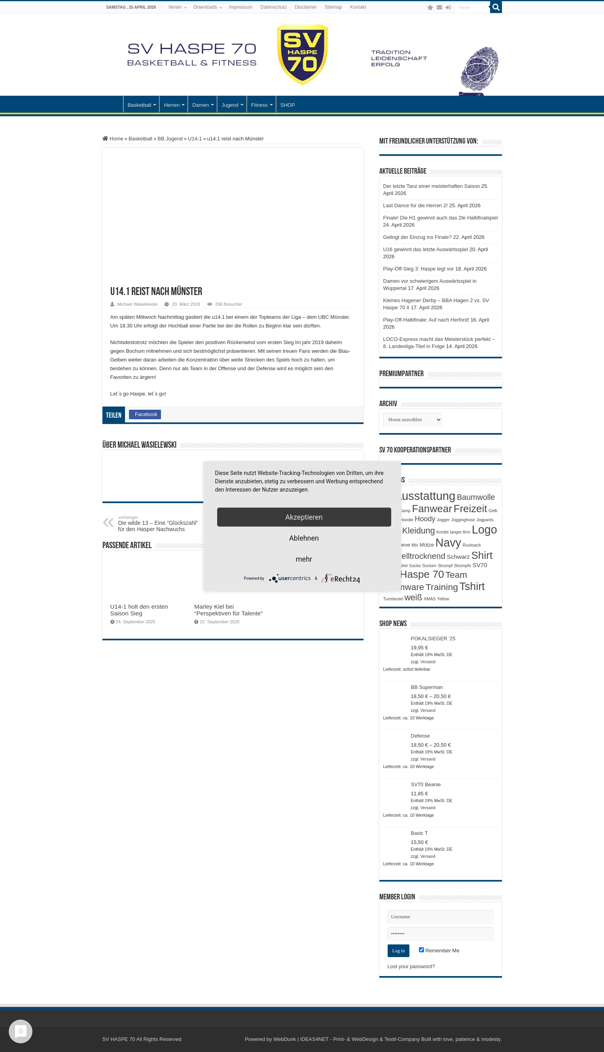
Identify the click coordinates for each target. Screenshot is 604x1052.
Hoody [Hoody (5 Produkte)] (425, 519)
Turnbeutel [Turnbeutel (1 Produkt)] (393, 598)
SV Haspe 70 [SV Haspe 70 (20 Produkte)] (413, 574)
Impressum (240, 7)
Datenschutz (273, 7)
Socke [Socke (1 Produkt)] (415, 565)
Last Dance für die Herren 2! (415, 205)
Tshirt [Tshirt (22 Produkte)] (472, 586)
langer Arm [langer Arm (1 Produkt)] (460, 532)
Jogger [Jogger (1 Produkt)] (443, 519)
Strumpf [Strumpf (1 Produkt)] (445, 565)
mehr (304, 559)
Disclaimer (306, 7)
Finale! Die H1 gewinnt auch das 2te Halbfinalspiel (440, 218)
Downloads (205, 7)
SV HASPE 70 (118, 1039)
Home (112, 139)
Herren (172, 105)
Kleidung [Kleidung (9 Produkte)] (418, 530)
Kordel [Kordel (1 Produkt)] (442, 532)
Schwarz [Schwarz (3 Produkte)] (458, 556)
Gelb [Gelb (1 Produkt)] (493, 510)
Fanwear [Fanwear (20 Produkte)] (432, 509)
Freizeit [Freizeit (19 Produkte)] (470, 508)
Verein (175, 7)
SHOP (287, 105)
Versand (427, 662)
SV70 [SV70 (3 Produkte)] (480, 565)
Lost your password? (411, 966)
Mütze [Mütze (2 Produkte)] (427, 545)
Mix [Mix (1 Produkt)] (415, 545)
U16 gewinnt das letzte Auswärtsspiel (425, 249)
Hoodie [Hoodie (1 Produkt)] (406, 519)
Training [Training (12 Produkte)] (442, 587)
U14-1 (195, 139)
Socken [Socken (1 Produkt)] (429, 565)
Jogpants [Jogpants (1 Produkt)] (484, 519)
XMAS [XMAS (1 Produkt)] (429, 598)
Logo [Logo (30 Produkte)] (484, 529)
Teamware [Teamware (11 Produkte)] (403, 587)
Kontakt (358, 7)
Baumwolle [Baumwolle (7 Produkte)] (476, 497)
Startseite (112, 104)
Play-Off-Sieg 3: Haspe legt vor (418, 269)
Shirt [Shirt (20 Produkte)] (481, 555)
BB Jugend (170, 139)
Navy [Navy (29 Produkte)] (448, 542)
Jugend (230, 105)
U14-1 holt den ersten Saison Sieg (139, 610)
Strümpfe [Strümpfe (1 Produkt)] (462, 565)
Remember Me (439, 951)
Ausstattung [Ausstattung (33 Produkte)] (424, 495)
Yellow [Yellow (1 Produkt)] (443, 598)
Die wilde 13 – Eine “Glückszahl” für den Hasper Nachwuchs (158, 523)
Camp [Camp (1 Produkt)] (404, 510)
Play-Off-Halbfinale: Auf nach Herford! (426, 320)
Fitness (259, 105)
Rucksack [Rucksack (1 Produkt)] (472, 545)
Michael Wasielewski (137, 304)
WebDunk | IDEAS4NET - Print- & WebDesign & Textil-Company (346, 1039)
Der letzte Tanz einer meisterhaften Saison (431, 186)
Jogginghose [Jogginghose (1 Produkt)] (463, 519)
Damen (200, 105)
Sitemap (333, 7)
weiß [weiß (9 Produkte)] (413, 597)
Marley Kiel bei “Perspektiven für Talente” (228, 610)
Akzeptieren (304, 517)
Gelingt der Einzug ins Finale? (417, 237)
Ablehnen (304, 538)
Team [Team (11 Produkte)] (456, 575)
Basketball (139, 105)
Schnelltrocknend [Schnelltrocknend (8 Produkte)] (414, 555)
